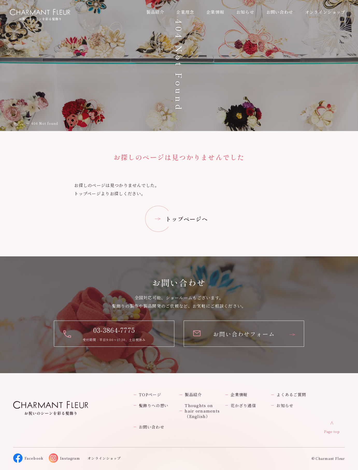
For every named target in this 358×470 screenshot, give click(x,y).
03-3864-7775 (114, 330)
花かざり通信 (243, 405)
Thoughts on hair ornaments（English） (202, 411)
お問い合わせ (151, 427)
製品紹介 (193, 394)
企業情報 (215, 12)
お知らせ (245, 12)
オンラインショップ (325, 12)
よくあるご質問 (291, 394)
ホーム (18, 123)
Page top (332, 431)
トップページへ (187, 219)
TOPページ (150, 394)
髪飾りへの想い (153, 405)
